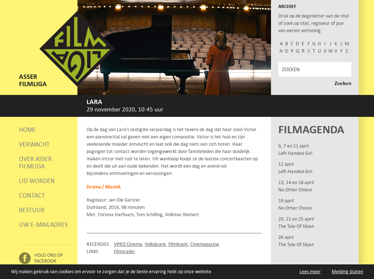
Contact (32, 195)
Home (27, 129)
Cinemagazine (204, 244)
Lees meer (310, 272)
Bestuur (32, 210)
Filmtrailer (124, 251)
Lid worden (37, 180)
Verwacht (34, 144)
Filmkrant (178, 244)
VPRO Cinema (128, 244)
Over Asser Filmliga (35, 162)
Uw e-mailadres (43, 224)
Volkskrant (155, 244)
